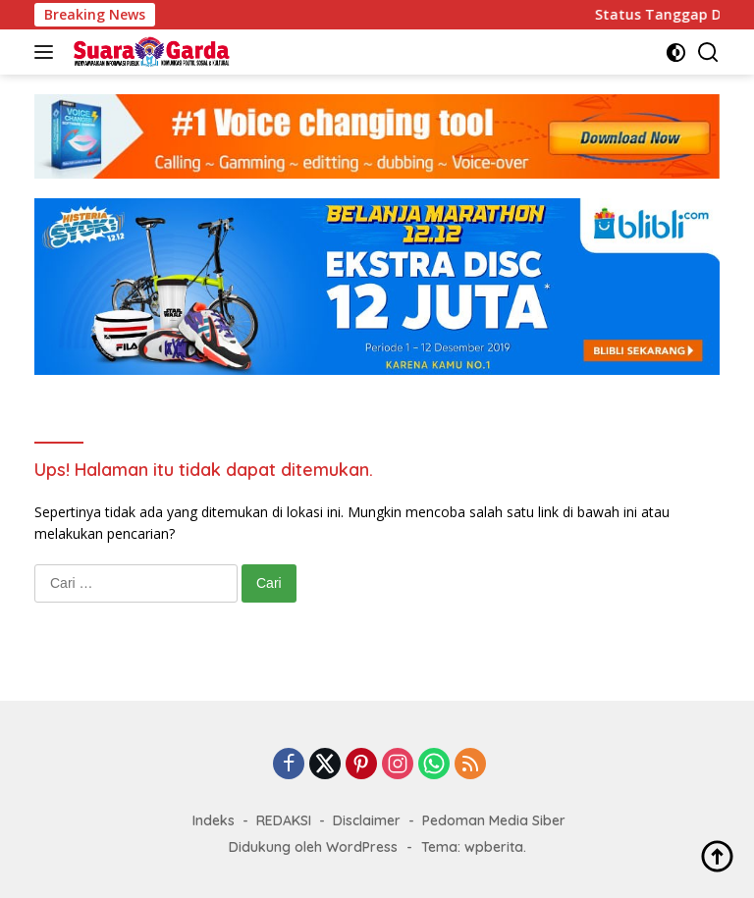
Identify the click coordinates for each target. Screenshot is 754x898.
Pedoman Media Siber (494, 820)
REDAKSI (283, 820)
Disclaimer (367, 820)
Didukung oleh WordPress (313, 847)
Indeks (213, 820)
